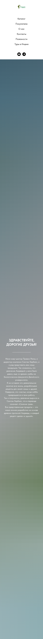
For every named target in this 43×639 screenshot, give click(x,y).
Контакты (21, 34)
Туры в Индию (22, 44)
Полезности (21, 39)
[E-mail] (19, 54)
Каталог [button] (21, 18)
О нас (21, 28)
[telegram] (24, 54)
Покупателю (21, 23)
